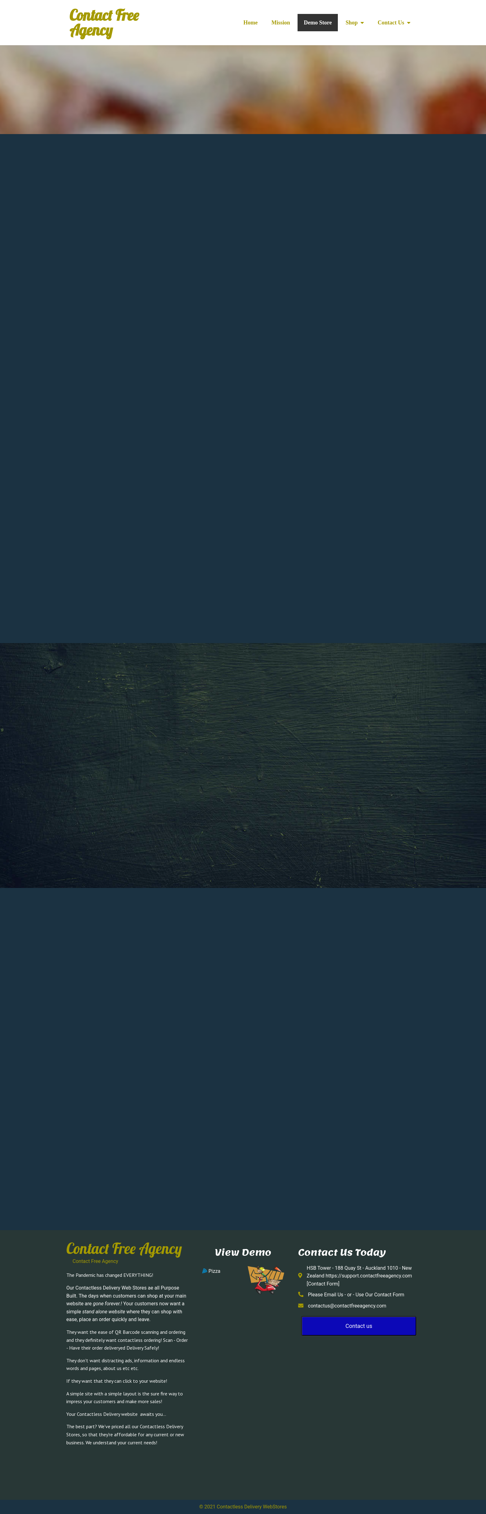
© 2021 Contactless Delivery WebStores (243, 1507)
